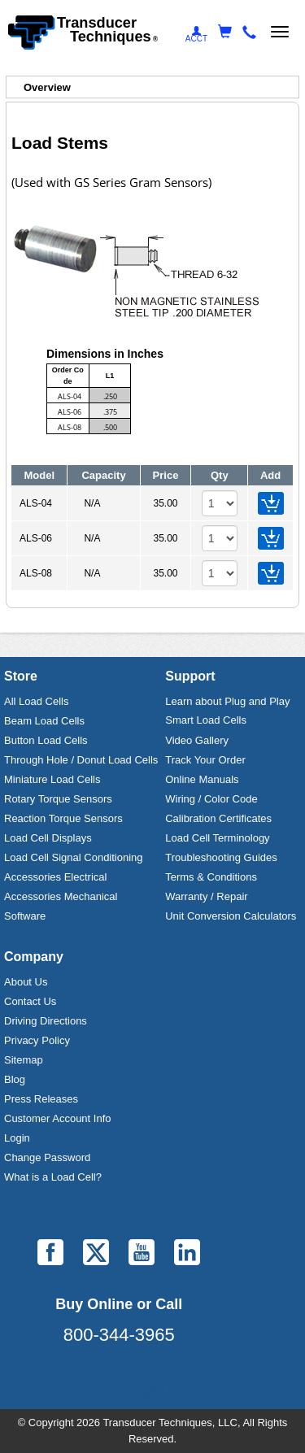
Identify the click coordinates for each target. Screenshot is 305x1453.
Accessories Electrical (55, 877)
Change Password (47, 1157)
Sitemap (23, 1060)
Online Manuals (201, 779)
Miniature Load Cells (52, 779)
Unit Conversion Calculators (230, 916)
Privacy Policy (37, 1040)
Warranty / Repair (206, 896)
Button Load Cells (46, 740)
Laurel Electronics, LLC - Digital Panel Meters (118, 1390)
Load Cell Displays (48, 838)
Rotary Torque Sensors (58, 799)
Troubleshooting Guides (221, 857)
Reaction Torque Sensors (63, 818)
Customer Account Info (57, 1118)
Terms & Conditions (211, 877)
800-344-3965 (119, 1335)
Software (25, 916)
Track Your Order (205, 760)
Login (17, 1138)
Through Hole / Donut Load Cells (81, 760)
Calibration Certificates (218, 818)
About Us (25, 982)
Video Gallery (197, 740)
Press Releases (41, 1099)
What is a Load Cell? (53, 1177)
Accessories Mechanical (60, 896)
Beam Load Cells (44, 721)
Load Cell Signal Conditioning (73, 857)
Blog (14, 1079)
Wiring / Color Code (211, 799)
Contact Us (30, 1001)
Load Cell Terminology (217, 838)
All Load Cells (36, 701)
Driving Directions (45, 1021)
